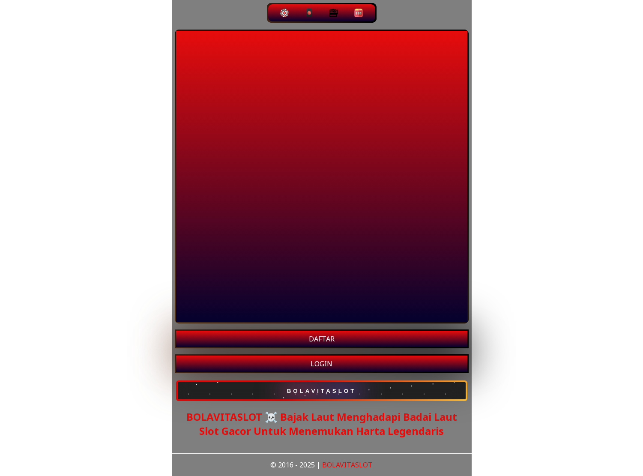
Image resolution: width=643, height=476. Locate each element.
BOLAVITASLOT (347, 465)
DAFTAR (322, 339)
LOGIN (321, 363)
